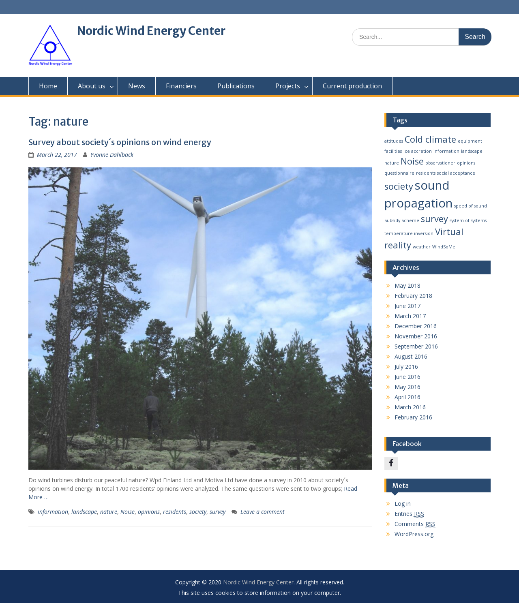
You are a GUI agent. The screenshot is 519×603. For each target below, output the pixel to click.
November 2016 (416, 336)
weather (422, 247)
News (136, 85)
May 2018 (407, 285)
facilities (393, 151)
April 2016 (407, 397)
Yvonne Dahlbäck (111, 154)
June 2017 (407, 306)
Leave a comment (262, 511)
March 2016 (410, 407)
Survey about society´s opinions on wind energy (119, 142)
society (197, 511)
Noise (127, 511)
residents (174, 511)
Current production (352, 85)
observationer (440, 163)
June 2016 (407, 377)
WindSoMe (443, 247)
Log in (403, 503)
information (53, 511)
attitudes (393, 141)
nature (108, 511)
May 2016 (407, 387)
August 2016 (411, 356)
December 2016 (416, 326)
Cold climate (430, 139)
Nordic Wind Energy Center (151, 31)
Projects (287, 85)
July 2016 (406, 366)
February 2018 (413, 295)
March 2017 (410, 316)
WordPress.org (414, 534)
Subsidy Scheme (401, 220)
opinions (149, 511)
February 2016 (413, 417)
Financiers (181, 85)
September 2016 (416, 346)
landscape (84, 511)
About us (91, 85)
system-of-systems (468, 220)
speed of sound (470, 206)
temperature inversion (408, 233)
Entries (409, 514)
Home (48, 85)
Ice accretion (417, 151)
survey (217, 511)
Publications (236, 85)
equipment (470, 141)
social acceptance (456, 173)
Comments (415, 524)
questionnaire (399, 173)
